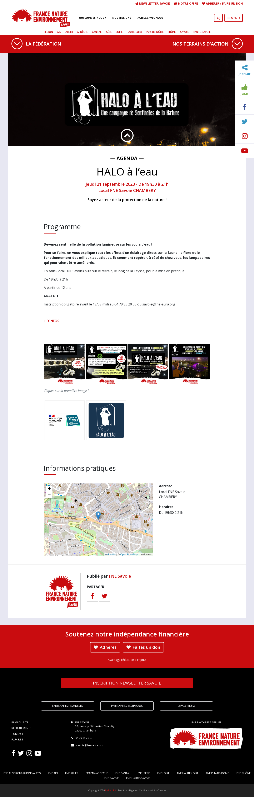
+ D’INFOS (51, 321)
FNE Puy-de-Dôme (217, 773)
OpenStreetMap (129, 554)
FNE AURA (110, 790)
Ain (59, 32)
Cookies (161, 790)
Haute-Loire (134, 32)
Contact (17, 734)
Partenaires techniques (127, 706)
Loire (119, 32)
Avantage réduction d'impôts (127, 660)
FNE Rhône (243, 773)
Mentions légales (127, 790)
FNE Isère (144, 773)
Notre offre (186, 3)
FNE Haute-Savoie (138, 778)
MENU (233, 18)
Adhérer (212, 3)
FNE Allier (71, 773)
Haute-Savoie (201, 32)
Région (48, 32)
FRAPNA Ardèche (97, 773)
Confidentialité (147, 790)
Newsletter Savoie (152, 3)
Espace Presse (186, 706)
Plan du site (19, 722)
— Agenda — (127, 158)
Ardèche (82, 32)
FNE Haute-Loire (188, 773)
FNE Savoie (120, 576)
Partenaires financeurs (67, 706)
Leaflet (110, 554)
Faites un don (143, 647)
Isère (109, 32)
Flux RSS (17, 739)
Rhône (172, 32)
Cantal (96, 32)
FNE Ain (53, 773)
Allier (69, 32)
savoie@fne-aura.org (89, 745)
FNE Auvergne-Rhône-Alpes (22, 773)
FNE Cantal (122, 773)
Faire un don (232, 3)
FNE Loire (163, 773)
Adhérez (105, 647)
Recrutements (21, 728)
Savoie (184, 32)
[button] (98, 515)
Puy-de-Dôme (155, 32)
